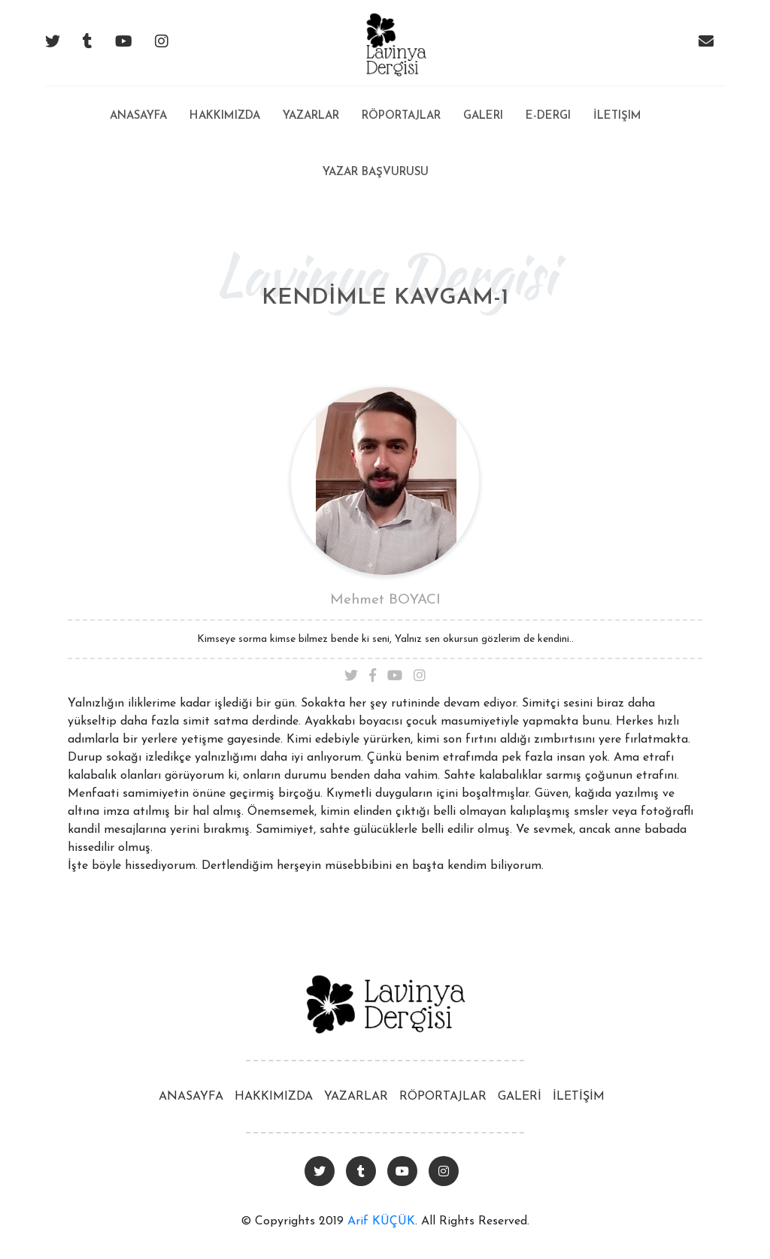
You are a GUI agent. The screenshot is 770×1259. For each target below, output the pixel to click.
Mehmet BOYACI (385, 600)
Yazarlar (311, 116)
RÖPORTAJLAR (443, 1097)
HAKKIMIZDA (274, 1097)
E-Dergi (548, 116)
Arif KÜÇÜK (381, 1221)
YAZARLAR (356, 1097)
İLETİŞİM (579, 1097)
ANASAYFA (191, 1097)
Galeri (483, 116)
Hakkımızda (224, 116)
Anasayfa (138, 104)
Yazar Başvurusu (376, 172)
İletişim (617, 116)
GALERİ (519, 1097)
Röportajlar (401, 116)
